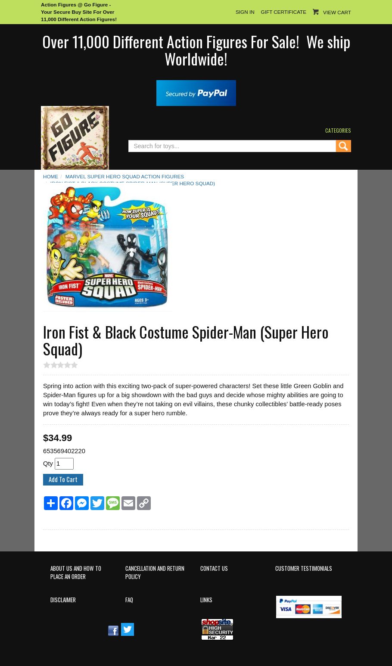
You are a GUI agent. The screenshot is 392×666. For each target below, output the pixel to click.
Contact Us (214, 568)
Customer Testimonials (303, 568)
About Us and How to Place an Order (75, 572)
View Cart (337, 12)
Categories (338, 130)
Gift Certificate (283, 12)
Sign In (245, 12)
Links (206, 600)
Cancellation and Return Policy (154, 572)
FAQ (129, 600)
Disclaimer (63, 600)
